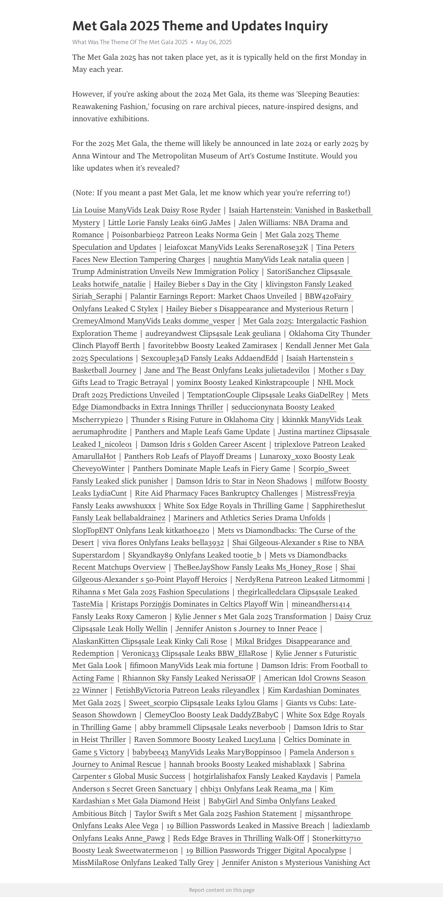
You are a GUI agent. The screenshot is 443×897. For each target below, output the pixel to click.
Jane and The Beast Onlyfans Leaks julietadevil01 (227, 370)
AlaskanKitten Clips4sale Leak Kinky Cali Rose (149, 641)
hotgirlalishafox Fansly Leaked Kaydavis (260, 776)
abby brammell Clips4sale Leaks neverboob (213, 727)
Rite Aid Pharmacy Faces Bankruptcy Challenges (216, 493)
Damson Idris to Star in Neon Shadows (241, 481)
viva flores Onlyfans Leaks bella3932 (163, 542)
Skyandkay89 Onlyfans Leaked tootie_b (194, 555)
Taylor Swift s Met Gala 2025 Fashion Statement (216, 813)
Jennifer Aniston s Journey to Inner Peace (246, 628)
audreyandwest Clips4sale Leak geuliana (213, 333)
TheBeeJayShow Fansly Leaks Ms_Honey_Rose (253, 567)
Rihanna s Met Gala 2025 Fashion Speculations (150, 592)
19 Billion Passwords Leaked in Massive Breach (245, 825)
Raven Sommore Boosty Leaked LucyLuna (205, 739)
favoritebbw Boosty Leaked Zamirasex (212, 345)
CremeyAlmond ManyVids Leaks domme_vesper (153, 321)
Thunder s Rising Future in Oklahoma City (202, 419)
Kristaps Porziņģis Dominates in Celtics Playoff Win (197, 604)
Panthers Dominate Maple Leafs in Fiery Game (211, 468)
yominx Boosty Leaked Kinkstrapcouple (243, 382)
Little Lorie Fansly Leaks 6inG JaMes (169, 222)
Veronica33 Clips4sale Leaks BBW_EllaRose (194, 653)
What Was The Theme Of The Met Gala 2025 (130, 42)
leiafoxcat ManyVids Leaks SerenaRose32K (236, 247)
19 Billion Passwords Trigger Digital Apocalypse (266, 850)
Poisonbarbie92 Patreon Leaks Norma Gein (184, 234)
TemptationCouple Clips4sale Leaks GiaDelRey (265, 395)
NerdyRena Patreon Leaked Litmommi (300, 579)
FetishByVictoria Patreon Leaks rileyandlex (188, 690)
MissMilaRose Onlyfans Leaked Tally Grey (143, 862)
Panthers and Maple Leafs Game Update (202, 431)
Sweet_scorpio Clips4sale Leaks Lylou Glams (203, 702)
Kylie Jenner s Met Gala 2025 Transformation (251, 616)
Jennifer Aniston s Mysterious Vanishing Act (296, 862)
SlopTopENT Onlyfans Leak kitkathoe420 (140, 530)
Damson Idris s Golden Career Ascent (203, 444)
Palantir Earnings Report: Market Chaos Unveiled (213, 296)
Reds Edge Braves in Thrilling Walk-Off (238, 838)
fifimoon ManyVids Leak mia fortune (191, 665)
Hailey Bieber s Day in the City (205, 284)
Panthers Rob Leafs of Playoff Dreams (187, 456)
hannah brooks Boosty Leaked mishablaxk (240, 764)
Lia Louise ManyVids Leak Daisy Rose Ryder (146, 210)
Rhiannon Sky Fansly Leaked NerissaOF (189, 678)
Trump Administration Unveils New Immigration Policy (165, 271)
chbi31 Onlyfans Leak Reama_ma (255, 789)
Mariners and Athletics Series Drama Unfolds (249, 518)
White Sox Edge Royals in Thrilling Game (234, 505)
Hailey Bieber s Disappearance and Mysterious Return (257, 308)
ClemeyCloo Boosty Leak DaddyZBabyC (211, 715)
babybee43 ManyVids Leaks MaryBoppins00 (206, 752)
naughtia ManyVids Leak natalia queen (278, 259)
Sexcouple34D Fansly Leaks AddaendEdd (209, 358)
